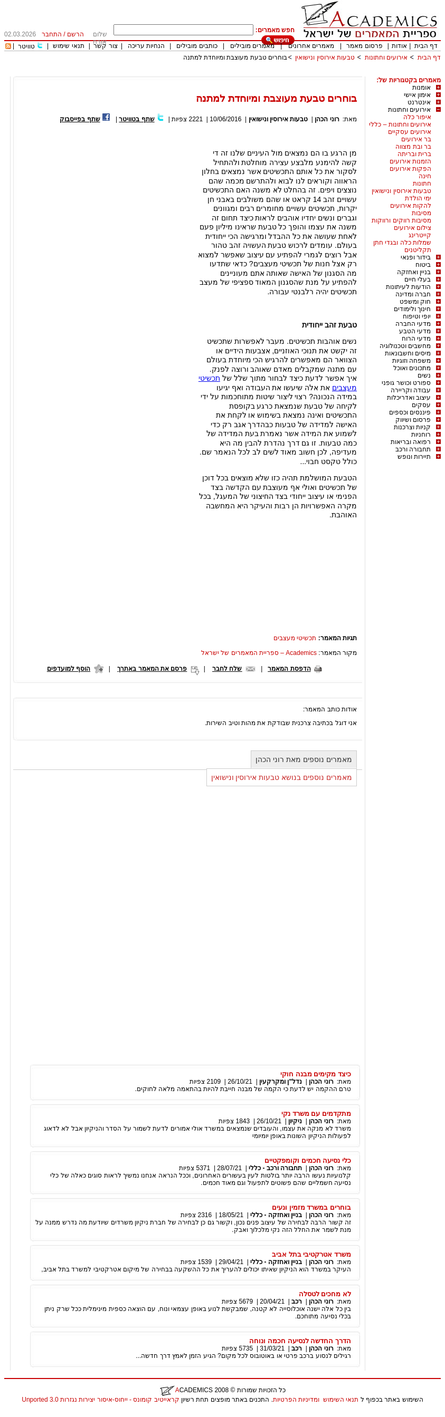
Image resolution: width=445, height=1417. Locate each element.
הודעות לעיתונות (408, 287)
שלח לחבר (227, 668)
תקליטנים (417, 250)
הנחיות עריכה (146, 46)
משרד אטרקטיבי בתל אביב (311, 1254)
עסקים (421, 405)
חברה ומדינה (413, 294)
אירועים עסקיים (409, 132)
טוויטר (26, 46)
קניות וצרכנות (412, 427)
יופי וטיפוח (417, 316)
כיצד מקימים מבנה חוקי (315, 1074)
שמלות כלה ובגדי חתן (402, 242)
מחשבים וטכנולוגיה (405, 346)
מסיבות (421, 213)
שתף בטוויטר (136, 119)
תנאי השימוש (340, 1399)
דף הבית (426, 46)
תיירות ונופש (414, 456)
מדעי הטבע (415, 331)
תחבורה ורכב (413, 449)
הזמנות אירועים (410, 161)
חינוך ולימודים (412, 309)
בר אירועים (416, 139)
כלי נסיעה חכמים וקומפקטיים (307, 1160)
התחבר (52, 34)
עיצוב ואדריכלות (409, 397)
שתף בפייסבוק (80, 119)
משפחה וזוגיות (411, 360)
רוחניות (421, 434)
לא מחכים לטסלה (325, 1294)
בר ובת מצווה (413, 146)
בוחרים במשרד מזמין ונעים (311, 1207)
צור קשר (105, 46)
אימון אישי (417, 95)
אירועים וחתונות (386, 57)
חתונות (422, 183)
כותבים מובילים (196, 46)
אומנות (421, 87)
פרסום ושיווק (413, 419)
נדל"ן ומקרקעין (280, 1081)
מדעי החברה (413, 323)
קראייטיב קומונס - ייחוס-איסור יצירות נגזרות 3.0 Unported (100, 1399)
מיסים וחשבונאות (408, 353)
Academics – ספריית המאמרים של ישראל (259, 653)
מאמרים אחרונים (311, 46)
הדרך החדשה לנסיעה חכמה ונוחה (300, 1341)
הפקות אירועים (410, 168)
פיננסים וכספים (410, 412)
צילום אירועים (412, 228)
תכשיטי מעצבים (294, 638)
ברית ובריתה (414, 154)
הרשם (75, 34)
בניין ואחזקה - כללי (276, 1215)
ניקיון (295, 1121)
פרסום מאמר (364, 46)
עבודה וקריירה (411, 390)
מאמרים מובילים (252, 46)
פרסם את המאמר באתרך (152, 668)
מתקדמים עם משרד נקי (316, 1113)
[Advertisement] (248, 72)
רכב (296, 1301)
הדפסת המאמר (289, 668)
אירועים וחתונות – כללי (400, 124)
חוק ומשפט (415, 301)
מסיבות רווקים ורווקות (401, 220)
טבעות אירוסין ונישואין (325, 57)
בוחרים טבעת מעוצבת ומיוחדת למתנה (235, 57)
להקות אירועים (410, 205)
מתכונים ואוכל (412, 368)
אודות (399, 46)
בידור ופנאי (416, 257)
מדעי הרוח (416, 338)
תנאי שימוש (68, 46)
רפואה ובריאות (411, 442)
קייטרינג (420, 235)
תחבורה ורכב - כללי (275, 1168)
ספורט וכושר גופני (406, 383)
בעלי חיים (417, 279)
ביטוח (423, 264)
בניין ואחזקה (414, 272)
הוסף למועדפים (68, 668)
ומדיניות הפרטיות (296, 1399)
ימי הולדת (418, 198)
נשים (424, 375)
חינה (425, 176)
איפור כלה (417, 117)
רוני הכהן (327, 119)
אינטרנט (419, 102)
